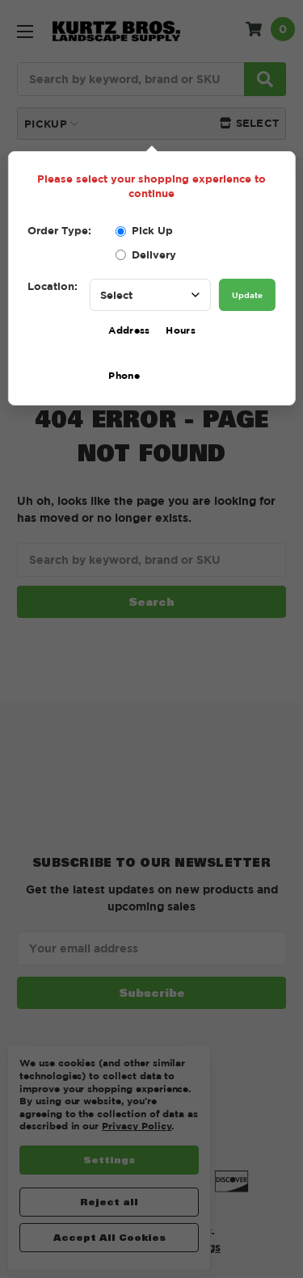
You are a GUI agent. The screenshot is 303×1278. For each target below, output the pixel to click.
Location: (52, 286)
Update (247, 295)
